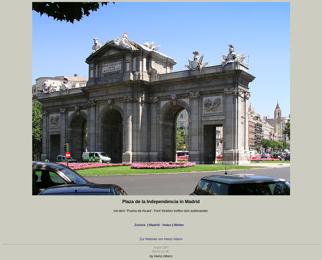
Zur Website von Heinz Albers (161, 239)
